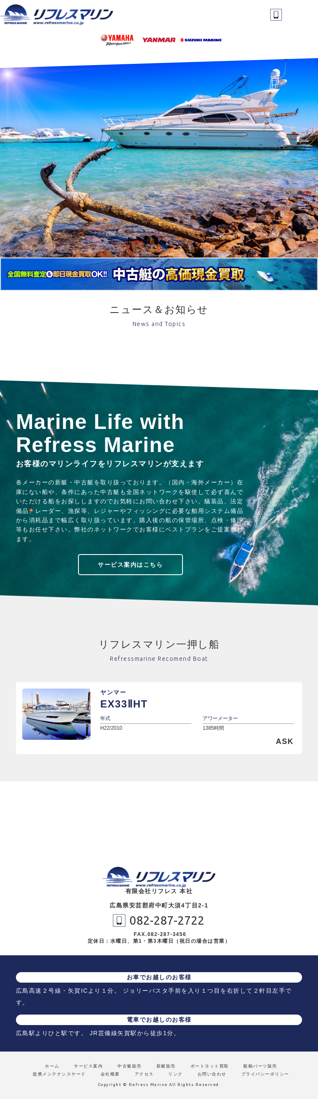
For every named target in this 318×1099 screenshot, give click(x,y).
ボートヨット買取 (209, 1066)
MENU (303, 14)
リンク (175, 1074)
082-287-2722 (276, 14)
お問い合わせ (212, 1074)
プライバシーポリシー (265, 1074)
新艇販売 (166, 1066)
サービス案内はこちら (130, 564)
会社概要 (110, 1074)
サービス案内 (88, 1066)
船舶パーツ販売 (260, 1066)
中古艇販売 (129, 1066)
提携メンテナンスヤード (59, 1074)
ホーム (52, 1066)
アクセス (144, 1074)
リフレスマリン (58, 14)
